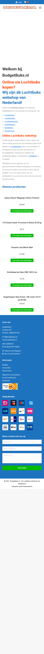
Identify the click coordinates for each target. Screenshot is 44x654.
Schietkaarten (10, 125)
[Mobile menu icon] (40, 7)
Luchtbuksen (10, 115)
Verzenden (6, 368)
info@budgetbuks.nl (9, 337)
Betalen (5, 365)
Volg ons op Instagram (12, 351)
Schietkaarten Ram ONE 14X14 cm (22, 272)
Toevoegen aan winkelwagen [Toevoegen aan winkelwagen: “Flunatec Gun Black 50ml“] (22, 260)
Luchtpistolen (10, 118)
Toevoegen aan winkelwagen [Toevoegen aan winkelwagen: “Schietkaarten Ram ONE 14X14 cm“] (22, 285)
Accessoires (9, 131)
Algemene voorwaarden (11, 375)
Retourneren (7, 371)
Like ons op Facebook (12, 354)
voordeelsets (16, 147)
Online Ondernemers (25, 486)
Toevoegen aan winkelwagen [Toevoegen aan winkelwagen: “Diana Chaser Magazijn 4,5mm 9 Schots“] (22, 211)
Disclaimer (6, 381)
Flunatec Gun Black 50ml (22, 247)
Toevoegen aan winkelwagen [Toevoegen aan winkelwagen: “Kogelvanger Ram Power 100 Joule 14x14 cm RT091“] (22, 310)
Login (18, 2)
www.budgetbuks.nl (9, 340)
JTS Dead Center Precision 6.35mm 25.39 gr (22, 223)
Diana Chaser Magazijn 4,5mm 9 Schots (22, 198)
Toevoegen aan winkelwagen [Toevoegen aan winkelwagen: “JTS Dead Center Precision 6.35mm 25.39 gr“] (22, 235)
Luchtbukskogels (11, 121)
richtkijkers (33, 156)
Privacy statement (9, 378)
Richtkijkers (9, 128)
